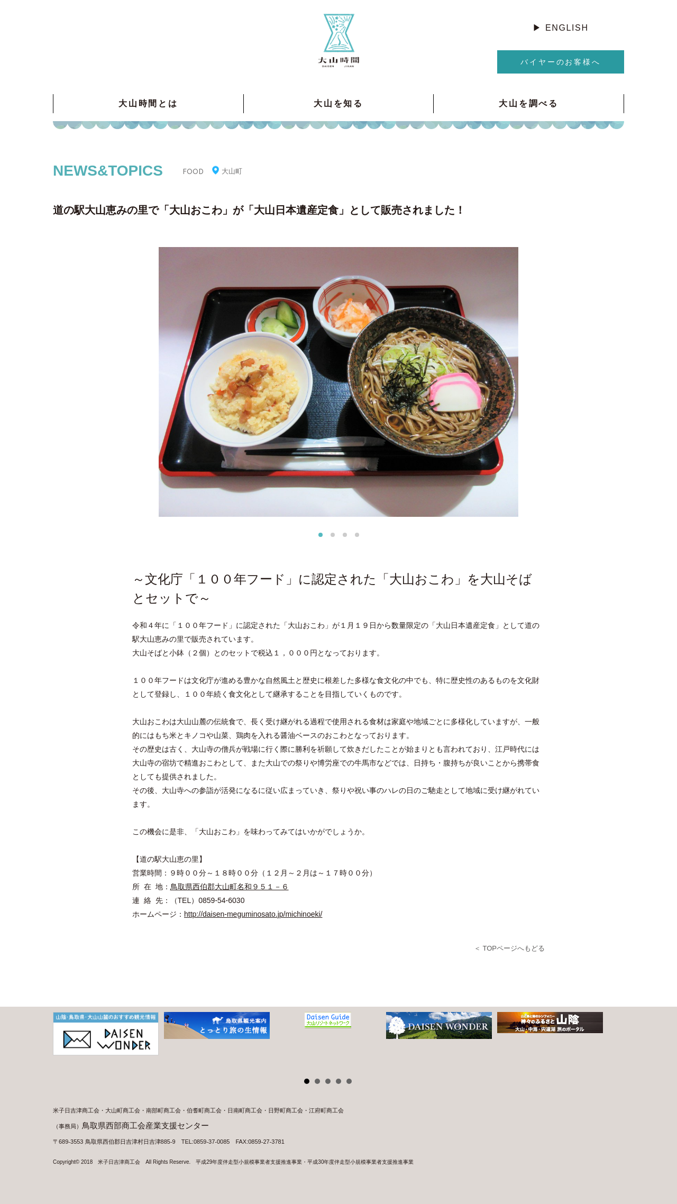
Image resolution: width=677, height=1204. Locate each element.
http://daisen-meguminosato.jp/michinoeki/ (253, 914)
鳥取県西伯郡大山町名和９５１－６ (229, 886)
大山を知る (338, 103)
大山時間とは (148, 103)
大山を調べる (529, 103)
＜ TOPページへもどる (509, 948)
